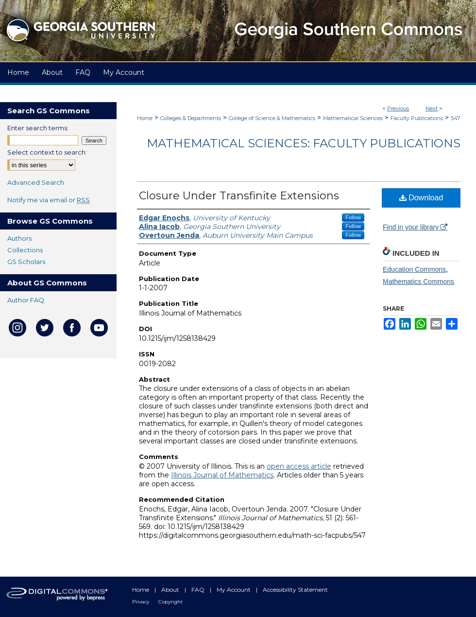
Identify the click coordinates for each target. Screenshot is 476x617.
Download (421, 198)
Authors (19, 238)
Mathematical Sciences (353, 118)
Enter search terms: (37, 128)
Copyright (170, 602)
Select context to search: (47, 152)
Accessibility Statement (295, 589)
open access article (299, 466)
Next (431, 108)
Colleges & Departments (190, 118)
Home (145, 118)
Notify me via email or (48, 200)
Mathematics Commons (418, 281)
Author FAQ (25, 300)
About (171, 589)
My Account (234, 589)
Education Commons (414, 269)
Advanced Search (35, 182)
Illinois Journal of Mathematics (222, 475)
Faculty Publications (417, 118)
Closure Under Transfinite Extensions (239, 195)
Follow (353, 217)
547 (455, 118)
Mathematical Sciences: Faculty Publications (303, 143)
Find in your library (415, 227)
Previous (398, 108)
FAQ (198, 589)
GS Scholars (26, 261)
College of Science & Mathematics (272, 118)
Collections (25, 250)
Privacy (141, 602)
